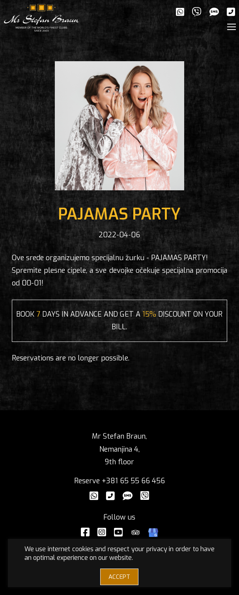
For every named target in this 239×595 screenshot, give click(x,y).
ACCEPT (119, 577)
